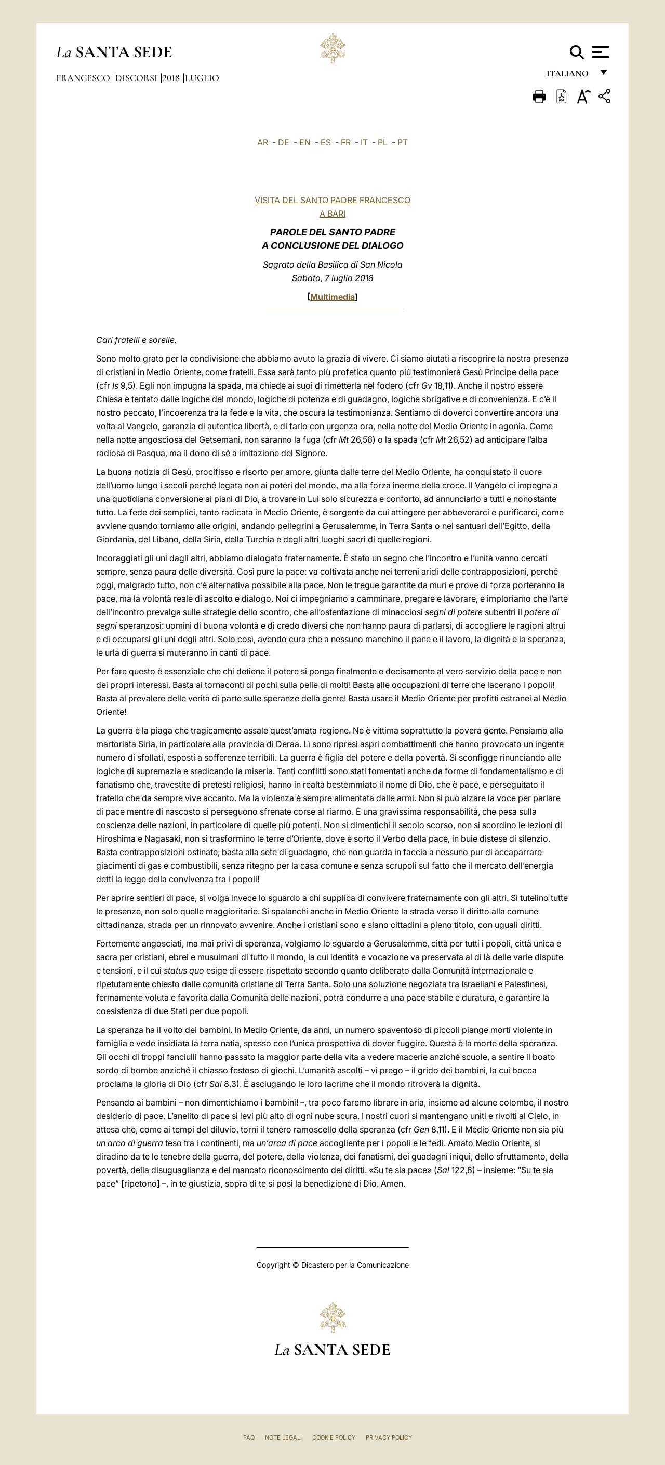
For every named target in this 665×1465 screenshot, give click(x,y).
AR (262, 142)
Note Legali (283, 1437)
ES (326, 142)
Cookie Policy (333, 1437)
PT (402, 142)
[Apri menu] (599, 52)
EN (305, 142)
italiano (570, 77)
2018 (172, 78)
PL (383, 142)
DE (283, 142)
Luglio (202, 78)
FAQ (249, 1437)
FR (346, 142)
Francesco (84, 78)
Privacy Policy (389, 1437)
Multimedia (332, 296)
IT (364, 142)
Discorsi (137, 78)
